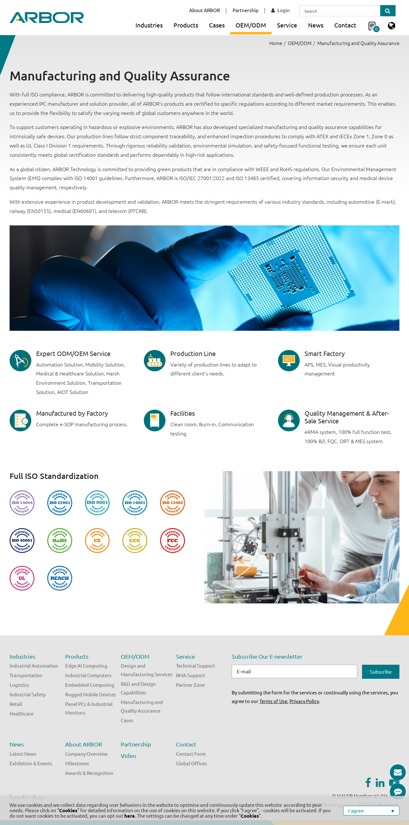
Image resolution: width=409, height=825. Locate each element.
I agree (356, 811)
